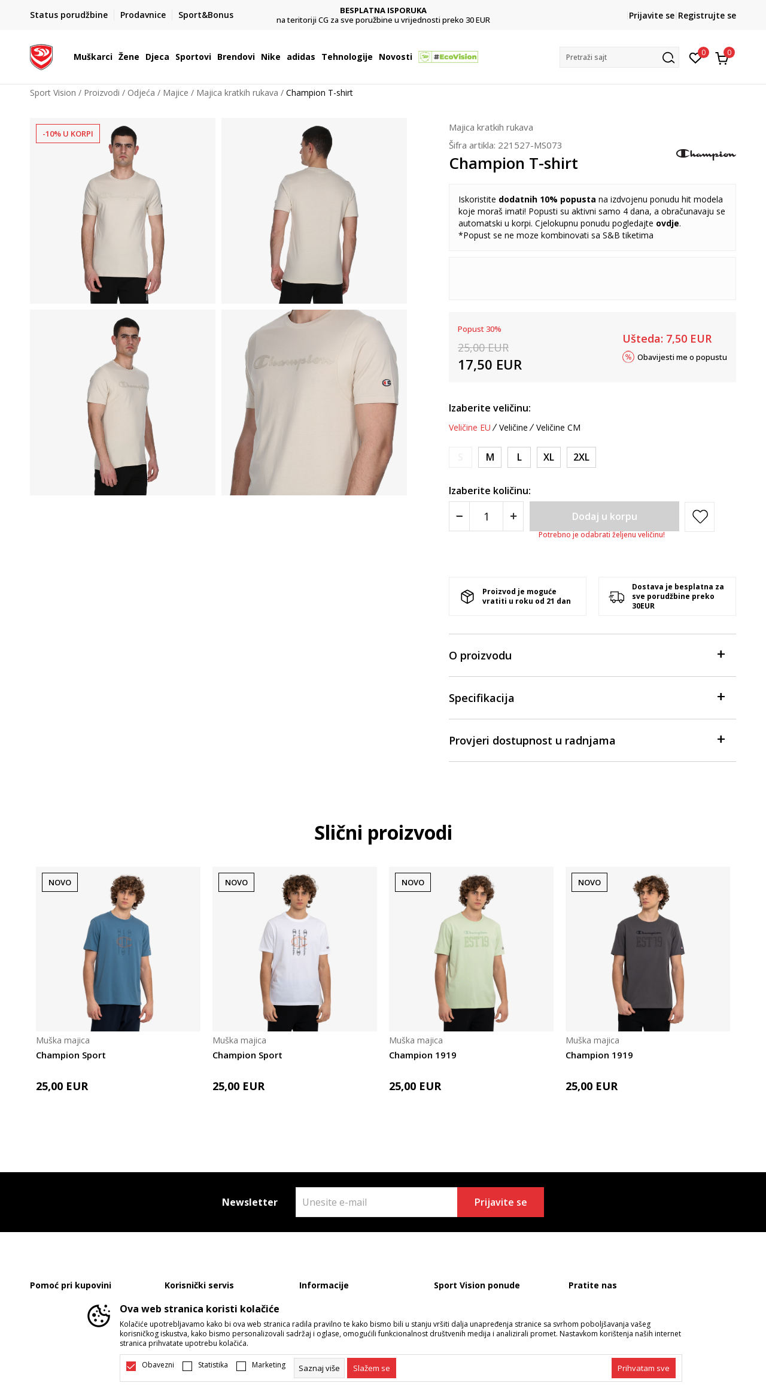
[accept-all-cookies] (644, 1368)
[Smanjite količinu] (459, 516)
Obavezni (158, 1365)
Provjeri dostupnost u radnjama (586, 739)
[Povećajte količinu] (513, 516)
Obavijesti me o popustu (682, 356)
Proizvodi (102, 92)
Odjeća (141, 92)
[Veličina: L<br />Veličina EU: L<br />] (519, 457)
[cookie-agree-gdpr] (371, 1368)
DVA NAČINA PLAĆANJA (383, 10)
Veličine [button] (513, 427)
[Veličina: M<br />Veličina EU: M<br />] (489, 457)
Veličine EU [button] (470, 427)
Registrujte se (707, 15)
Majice (176, 92)
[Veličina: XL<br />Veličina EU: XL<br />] (549, 457)
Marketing (268, 1365)
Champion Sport (71, 1055)
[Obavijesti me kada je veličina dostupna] (460, 457)
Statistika (213, 1365)
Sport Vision (53, 92)
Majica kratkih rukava (237, 92)
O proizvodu (586, 654)
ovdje (667, 223)
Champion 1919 (423, 1055)
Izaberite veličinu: (490, 408)
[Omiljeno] (695, 57)
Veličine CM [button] (558, 427)
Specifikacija (586, 697)
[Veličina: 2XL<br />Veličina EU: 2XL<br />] (581, 457)
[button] (619, 57)
